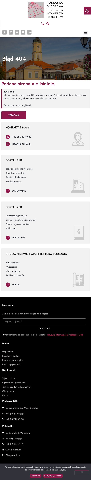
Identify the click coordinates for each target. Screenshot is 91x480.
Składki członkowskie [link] (16, 177)
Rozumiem (35, 476)
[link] (87, 10)
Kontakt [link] (5, 395)
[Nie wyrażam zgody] (81, 472)
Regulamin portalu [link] (11, 356)
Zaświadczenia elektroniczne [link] (19, 168)
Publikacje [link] (10, 228)
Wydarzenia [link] (11, 266)
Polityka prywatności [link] (11, 364)
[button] (47, 23)
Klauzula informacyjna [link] (12, 360)
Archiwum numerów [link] (15, 275)
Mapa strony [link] (8, 351)
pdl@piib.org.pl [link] (21, 144)
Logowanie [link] (19, 190)
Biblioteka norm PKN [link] (15, 173)
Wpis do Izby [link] (8, 378)
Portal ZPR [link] (18, 237)
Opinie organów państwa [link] (18, 224)
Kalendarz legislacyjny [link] (16, 215)
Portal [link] (16, 284)
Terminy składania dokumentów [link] (16, 387)
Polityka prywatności (53, 476)
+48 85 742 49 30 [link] (21, 136)
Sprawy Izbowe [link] (13, 262)
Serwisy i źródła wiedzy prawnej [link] (21, 220)
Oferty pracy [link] (8, 391)
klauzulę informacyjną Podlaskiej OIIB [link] (65, 334)
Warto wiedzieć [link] (13, 271)
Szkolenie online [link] (13, 181)
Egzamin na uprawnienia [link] (13, 382)
